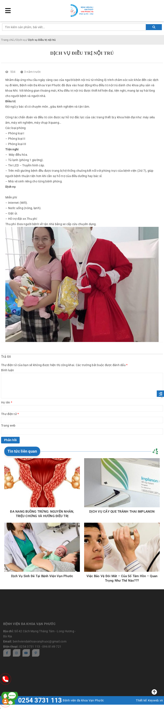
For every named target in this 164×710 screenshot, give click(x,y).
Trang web (8, 425)
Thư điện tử (10, 414)
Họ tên (6, 402)
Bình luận (7, 370)
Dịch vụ (21, 39)
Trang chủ (7, 39)
